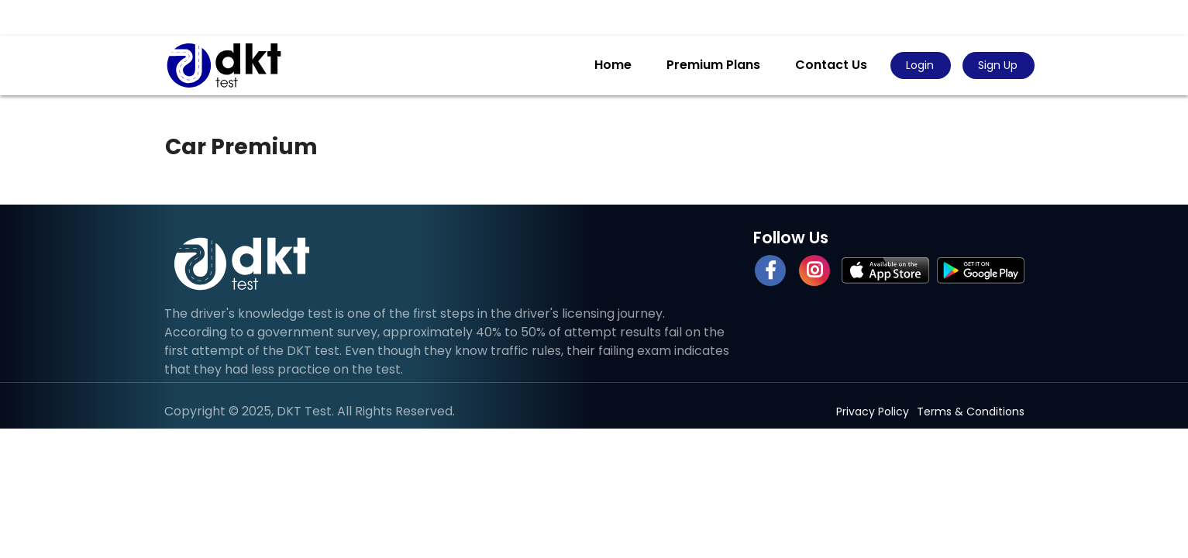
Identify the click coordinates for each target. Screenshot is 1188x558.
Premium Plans (713, 65)
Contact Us (831, 65)
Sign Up (998, 65)
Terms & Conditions (970, 411)
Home (613, 65)
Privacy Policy (872, 411)
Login (920, 65)
